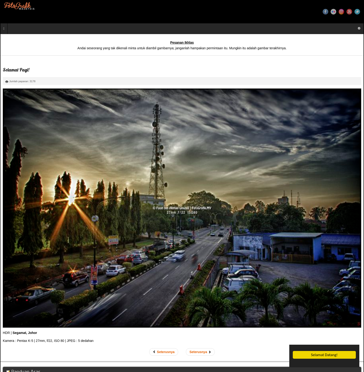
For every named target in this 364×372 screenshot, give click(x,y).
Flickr (333, 11)
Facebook (325, 11)
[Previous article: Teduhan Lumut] (163, 352)
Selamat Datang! (324, 354)
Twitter (357, 11)
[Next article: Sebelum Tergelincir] (200, 352)
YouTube (349, 11)
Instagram (341, 11)
